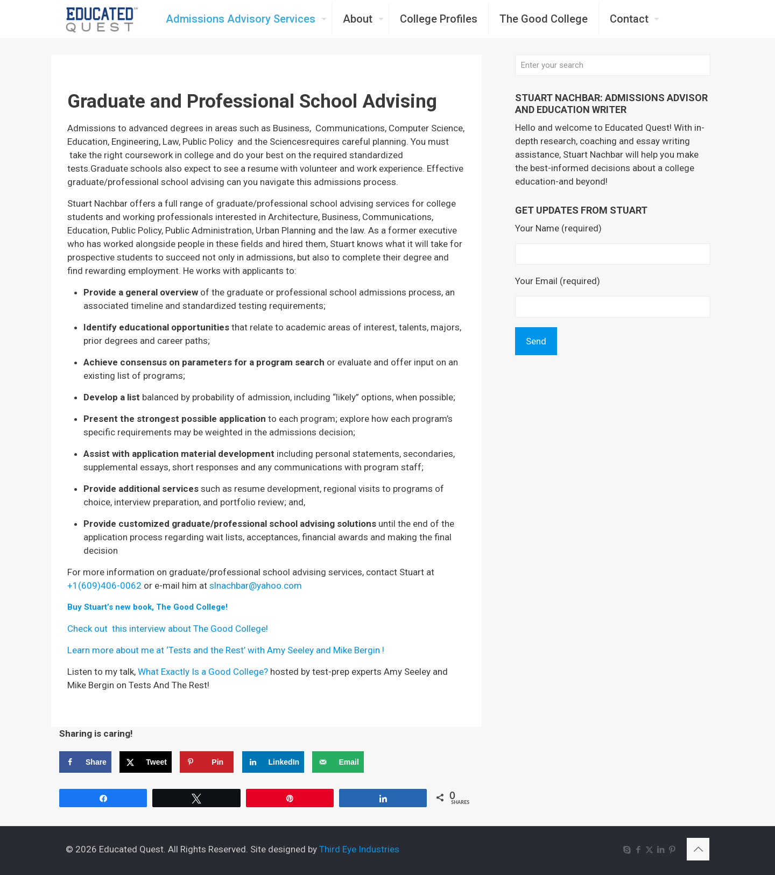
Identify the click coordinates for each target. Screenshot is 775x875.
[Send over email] (337, 762)
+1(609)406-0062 (104, 585)
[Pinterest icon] (672, 850)
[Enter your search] (612, 65)
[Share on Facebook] (85, 762)
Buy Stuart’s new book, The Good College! (147, 607)
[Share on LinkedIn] (273, 762)
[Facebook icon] (638, 850)
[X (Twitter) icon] (649, 850)
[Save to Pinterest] (207, 762)
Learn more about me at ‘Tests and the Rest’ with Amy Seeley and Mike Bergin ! (225, 650)
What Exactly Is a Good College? (203, 671)
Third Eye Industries (359, 849)
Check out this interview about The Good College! (167, 628)
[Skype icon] (627, 850)
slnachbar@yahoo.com (255, 585)
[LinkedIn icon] (661, 850)
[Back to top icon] (698, 849)
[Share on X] (145, 762)
